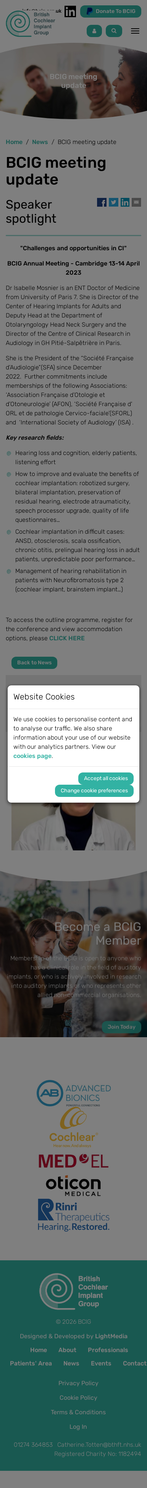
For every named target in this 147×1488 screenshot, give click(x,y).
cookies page (32, 755)
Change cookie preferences (94, 790)
